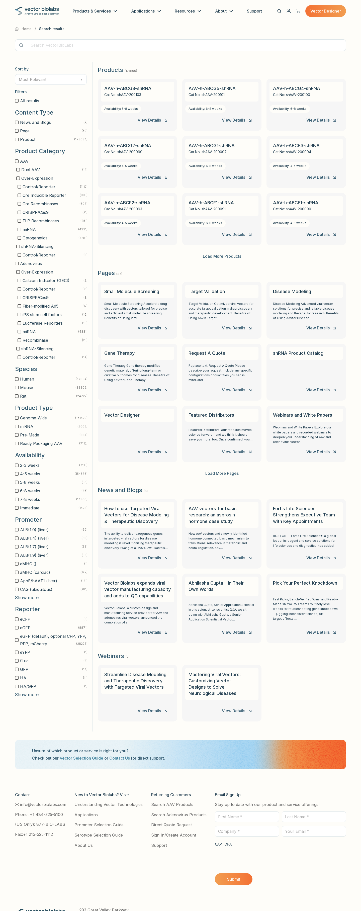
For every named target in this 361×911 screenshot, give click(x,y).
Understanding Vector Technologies (108, 786)
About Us (83, 828)
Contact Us (119, 740)
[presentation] (253, 840)
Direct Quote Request (171, 807)
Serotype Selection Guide (98, 817)
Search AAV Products (172, 786)
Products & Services (92, 11)
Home (23, 29)
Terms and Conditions (195, 896)
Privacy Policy (156, 896)
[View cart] (298, 11)
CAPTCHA (223, 827)
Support (254, 11)
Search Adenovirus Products (179, 797)
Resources (185, 11)
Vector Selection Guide (81, 740)
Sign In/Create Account (173, 817)
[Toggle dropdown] (115, 11)
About (221, 11)
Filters (21, 92)
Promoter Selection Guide (99, 807)
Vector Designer (325, 11)
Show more (27, 597)
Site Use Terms (235, 896)
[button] (279, 11)
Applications (143, 11)
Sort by (22, 69)
